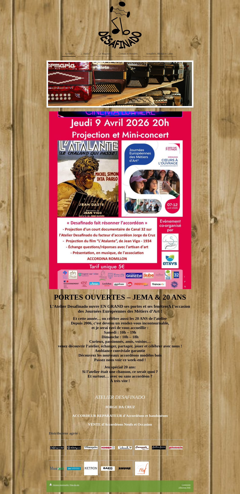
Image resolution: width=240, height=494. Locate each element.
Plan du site (74, 485)
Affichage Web (184, 487)
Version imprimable (59, 485)
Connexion (186, 485)
